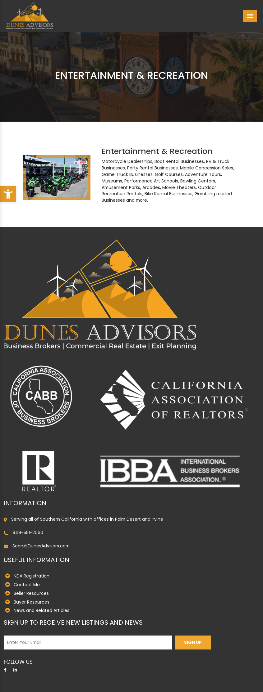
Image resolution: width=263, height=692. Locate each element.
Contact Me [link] (27, 585)
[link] (8, 194)
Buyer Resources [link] (31, 602)
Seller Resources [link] (31, 593)
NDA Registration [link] (31, 576)
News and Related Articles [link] (41, 610)
